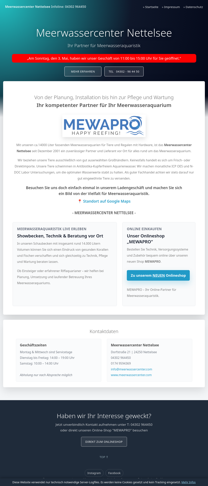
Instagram (94, 473)
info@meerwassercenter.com (131, 369)
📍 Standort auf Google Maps (104, 201)
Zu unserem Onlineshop (158, 275)
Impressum (172, 7)
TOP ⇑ (104, 457)
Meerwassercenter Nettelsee (27, 6)
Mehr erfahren (83, 71)
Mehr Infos (189, 482)
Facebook (114, 473)
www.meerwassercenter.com (131, 375)
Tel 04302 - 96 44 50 (124, 71)
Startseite (151, 7)
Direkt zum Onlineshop (104, 442)
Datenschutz (194, 7)
